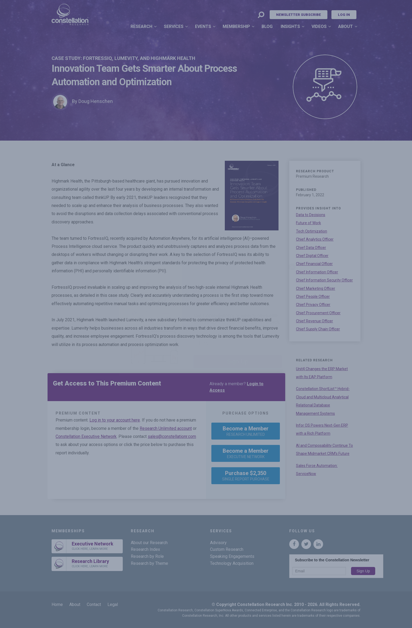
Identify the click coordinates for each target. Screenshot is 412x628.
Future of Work (308, 223)
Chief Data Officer (311, 247)
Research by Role (147, 556)
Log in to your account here (114, 420)
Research (141, 26)
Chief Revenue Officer (314, 321)
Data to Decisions (310, 215)
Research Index (145, 549)
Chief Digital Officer (312, 256)
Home (57, 604)
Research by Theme (149, 563)
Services (173, 26)
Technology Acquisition (232, 563)
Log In (344, 15)
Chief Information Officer (317, 272)
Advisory (218, 542)
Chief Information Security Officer (324, 280)
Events (203, 26)
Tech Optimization (311, 231)
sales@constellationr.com (172, 436)
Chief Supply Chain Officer (318, 329)
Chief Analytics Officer (315, 239)
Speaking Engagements (232, 556)
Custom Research (226, 549)
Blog (267, 26)
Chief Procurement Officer (318, 313)
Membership (236, 26)
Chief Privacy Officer (313, 304)
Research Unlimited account (166, 428)
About (345, 26)
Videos (319, 26)
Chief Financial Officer (314, 264)
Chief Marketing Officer (315, 288)
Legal (112, 604)
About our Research (149, 542)
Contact (94, 604)
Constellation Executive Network (86, 436)
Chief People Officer (313, 296)
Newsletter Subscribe (298, 15)
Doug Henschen (95, 101)
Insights (290, 26)
